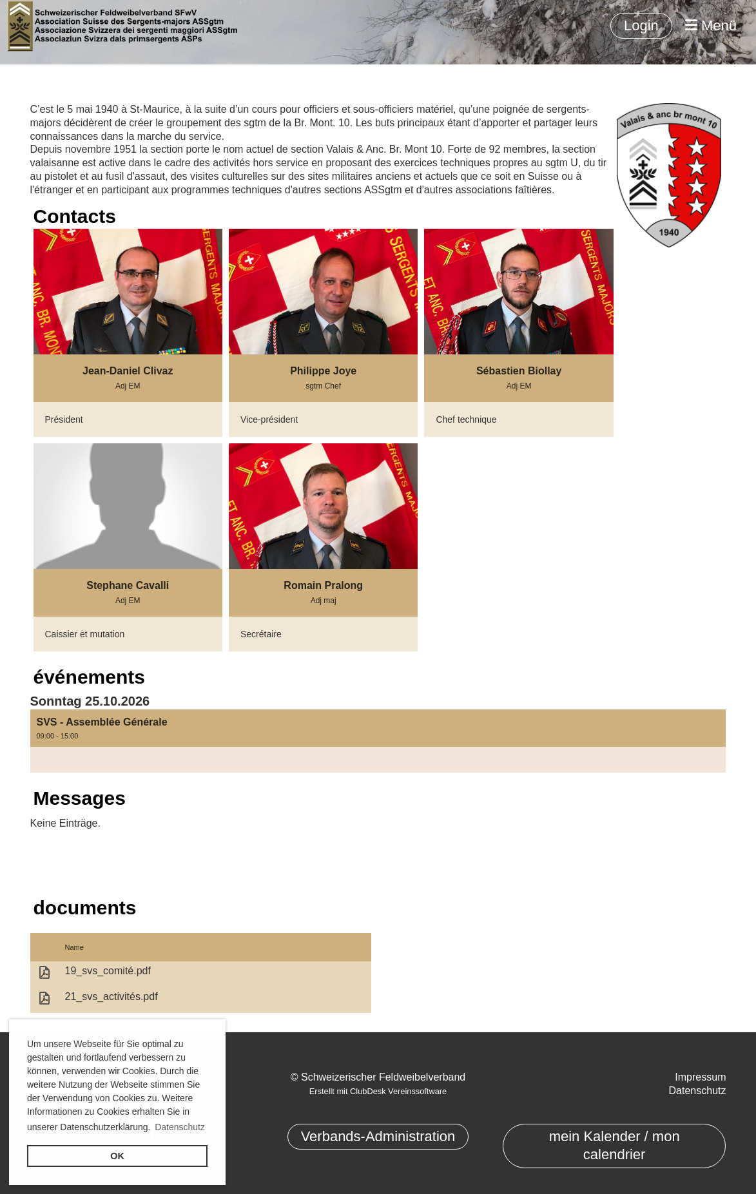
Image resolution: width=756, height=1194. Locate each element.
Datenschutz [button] (180, 1127)
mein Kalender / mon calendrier (614, 1145)
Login (641, 25)
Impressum (700, 1077)
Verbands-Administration (378, 1136)
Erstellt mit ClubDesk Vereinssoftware (378, 1091)
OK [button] (117, 1156)
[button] (378, 741)
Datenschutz (697, 1090)
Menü (711, 25)
